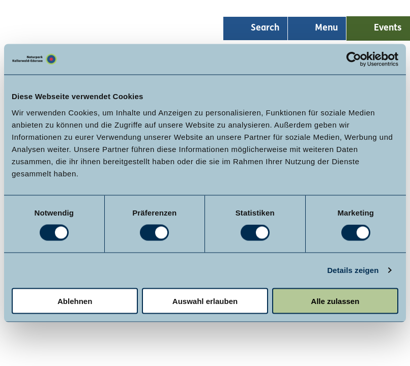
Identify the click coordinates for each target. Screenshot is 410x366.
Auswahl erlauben (205, 300)
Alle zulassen (335, 300)
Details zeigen (352, 270)
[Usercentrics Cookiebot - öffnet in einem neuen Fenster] (353, 59)
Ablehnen (74, 300)
